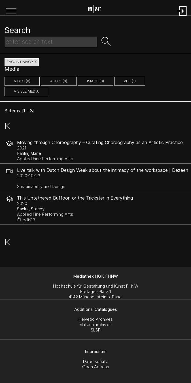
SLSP (96, 330)
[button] (11, 11)
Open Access (95, 366)
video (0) (22, 81)
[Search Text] (51, 42)
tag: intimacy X (22, 62)
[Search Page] (97, 10)
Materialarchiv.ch (95, 324)
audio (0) (58, 81)
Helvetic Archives (95, 319)
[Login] (182, 16)
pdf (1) (130, 81)
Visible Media (26, 91)
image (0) (95, 81)
